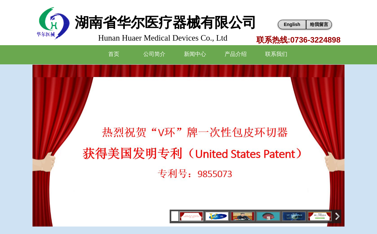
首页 (113, 54)
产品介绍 (236, 54)
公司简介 (154, 54)
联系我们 (276, 54)
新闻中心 (195, 54)
